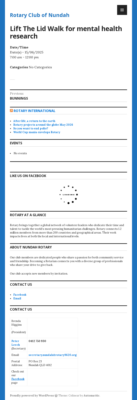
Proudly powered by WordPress (32, 395)
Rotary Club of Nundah (40, 14)
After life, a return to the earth (34, 121)
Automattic (92, 395)
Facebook (19, 294)
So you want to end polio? (30, 128)
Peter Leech (15, 343)
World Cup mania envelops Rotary (36, 132)
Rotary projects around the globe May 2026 (43, 125)
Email (17, 298)
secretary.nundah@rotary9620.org (53, 355)
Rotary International (34, 110)
